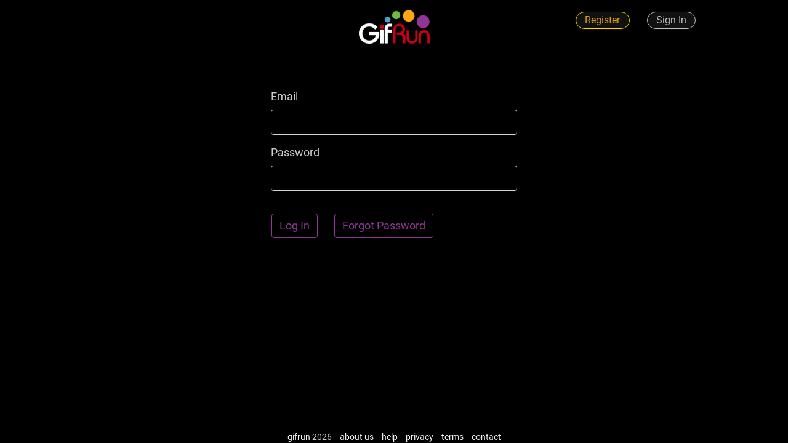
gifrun (298, 437)
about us (357, 437)
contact (486, 437)
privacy (419, 437)
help (390, 437)
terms (452, 437)
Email (284, 96)
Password (295, 152)
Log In (294, 226)
